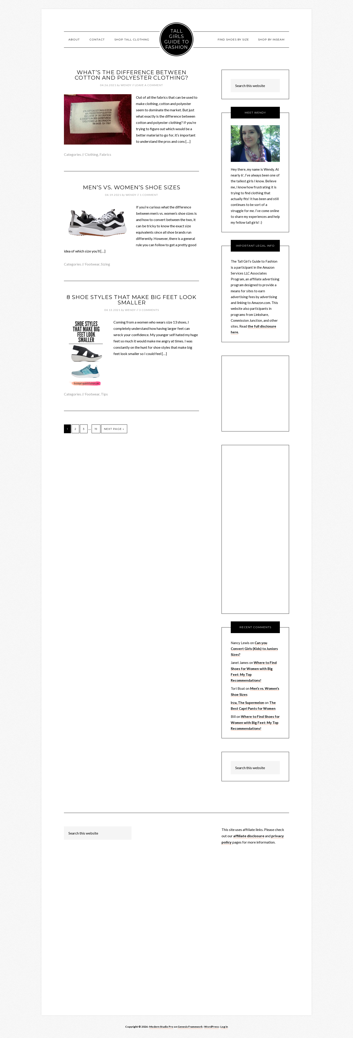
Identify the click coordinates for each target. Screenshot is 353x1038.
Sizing (105, 264)
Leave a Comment (149, 85)
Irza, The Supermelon (247, 703)
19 (96, 429)
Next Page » (114, 429)
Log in (224, 1026)
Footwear (92, 264)
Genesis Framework (190, 1026)
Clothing (91, 154)
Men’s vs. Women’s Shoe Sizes (131, 187)
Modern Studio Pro (161, 1026)
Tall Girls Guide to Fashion (176, 39)
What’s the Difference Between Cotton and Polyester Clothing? (131, 75)
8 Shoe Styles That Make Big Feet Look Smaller (131, 300)
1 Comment (149, 194)
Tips (104, 394)
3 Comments (149, 310)
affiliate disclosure (248, 836)
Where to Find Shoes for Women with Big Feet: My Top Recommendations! (255, 722)
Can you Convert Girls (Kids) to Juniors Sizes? (254, 649)
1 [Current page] (67, 429)
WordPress (211, 1026)
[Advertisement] (255, 533)
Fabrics (105, 154)
